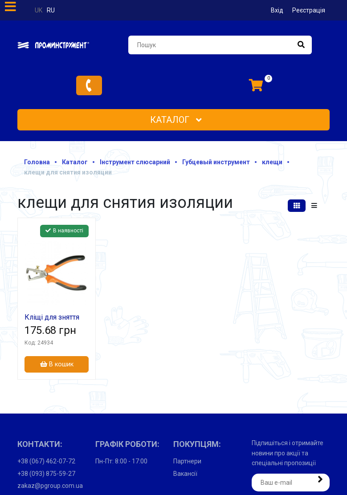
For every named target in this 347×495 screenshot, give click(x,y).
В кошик (56, 364)
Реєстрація (308, 10)
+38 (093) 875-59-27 (46, 473)
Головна (37, 162)
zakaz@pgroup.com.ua (50, 485)
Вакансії (185, 473)
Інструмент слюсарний (135, 162)
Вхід (277, 10)
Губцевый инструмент (216, 162)
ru (51, 10)
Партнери (187, 461)
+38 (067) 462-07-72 (46, 461)
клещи (272, 162)
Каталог (176, 119)
